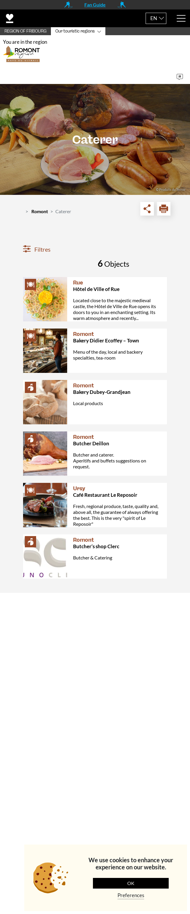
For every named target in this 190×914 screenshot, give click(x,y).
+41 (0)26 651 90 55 (52, 682)
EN (153, 18)
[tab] (95, 606)
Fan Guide (95, 4)
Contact (20, 606)
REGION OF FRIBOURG (25, 31)
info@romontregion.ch (47, 695)
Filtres (37, 251)
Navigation (23, 757)
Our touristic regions (75, 31)
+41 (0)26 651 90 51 (52, 740)
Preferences (130, 895)
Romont (39, 213)
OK (130, 883)
